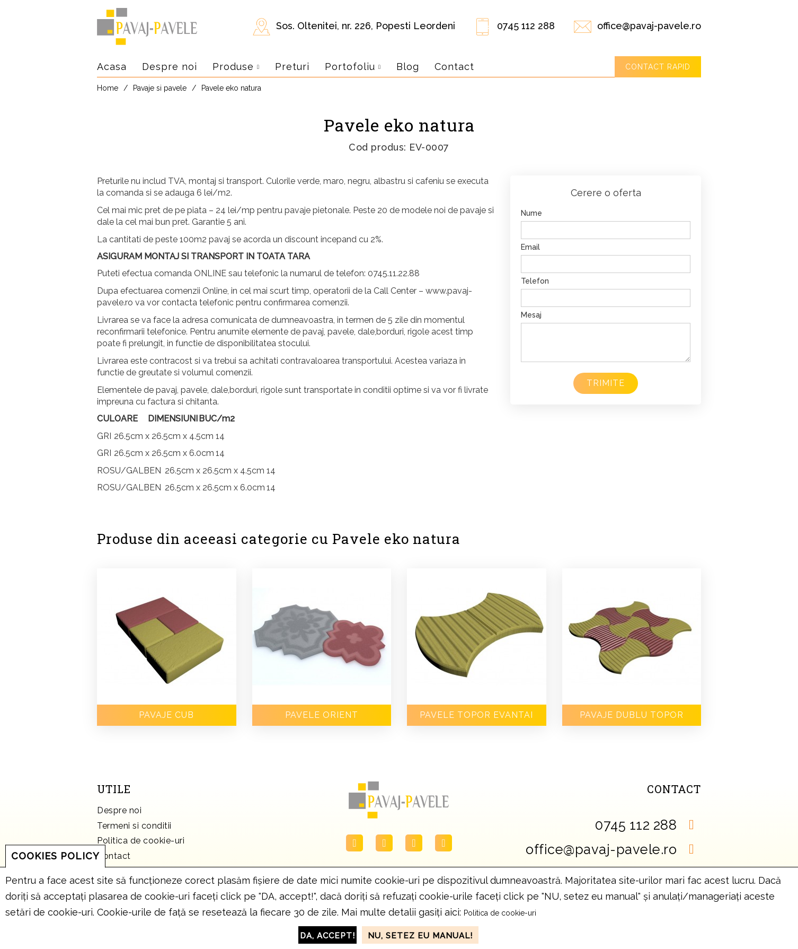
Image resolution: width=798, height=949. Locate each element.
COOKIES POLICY (55, 856)
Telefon (535, 281)
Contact (454, 66)
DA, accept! (327, 936)
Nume (531, 213)
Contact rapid (657, 67)
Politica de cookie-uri (140, 841)
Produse (236, 66)
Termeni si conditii (134, 826)
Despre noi (169, 66)
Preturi (292, 66)
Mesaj (531, 315)
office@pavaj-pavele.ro (649, 25)
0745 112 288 (526, 25)
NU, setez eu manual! (420, 936)
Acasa (112, 66)
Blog (407, 66)
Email (530, 247)
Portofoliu (353, 66)
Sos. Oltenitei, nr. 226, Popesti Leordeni (365, 25)
